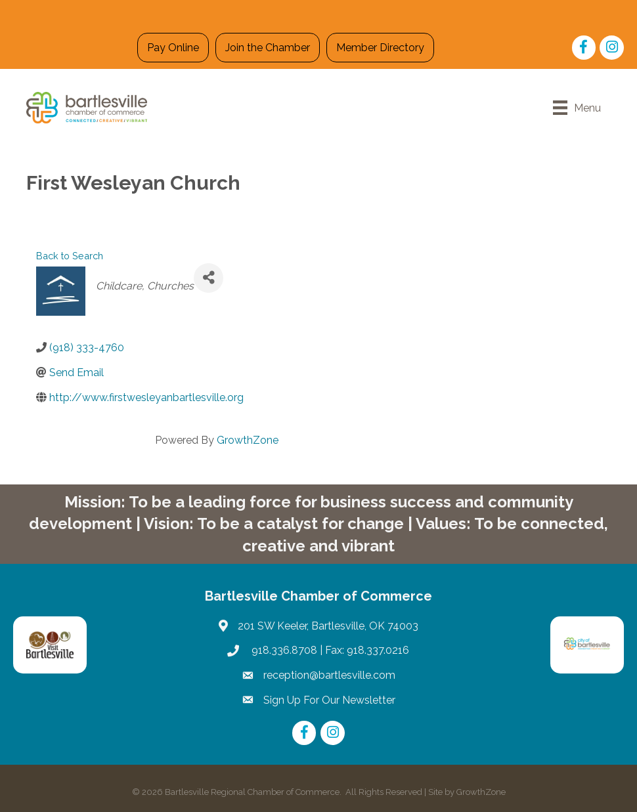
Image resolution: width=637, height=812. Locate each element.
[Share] (208, 278)
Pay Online (173, 47)
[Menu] (577, 107)
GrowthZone (247, 440)
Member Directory (380, 47)
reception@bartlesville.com (329, 675)
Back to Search (69, 255)
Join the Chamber (267, 47)
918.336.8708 (283, 650)
